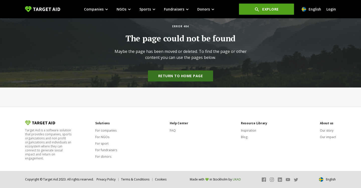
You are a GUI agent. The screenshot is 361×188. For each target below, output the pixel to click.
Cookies (160, 179)
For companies (106, 130)
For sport (102, 143)
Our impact (328, 137)
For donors (103, 156)
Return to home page (180, 75)
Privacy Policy (106, 179)
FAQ (173, 130)
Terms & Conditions (135, 179)
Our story (326, 130)
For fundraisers (106, 150)
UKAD (237, 179)
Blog (244, 137)
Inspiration (248, 130)
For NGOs (102, 137)
